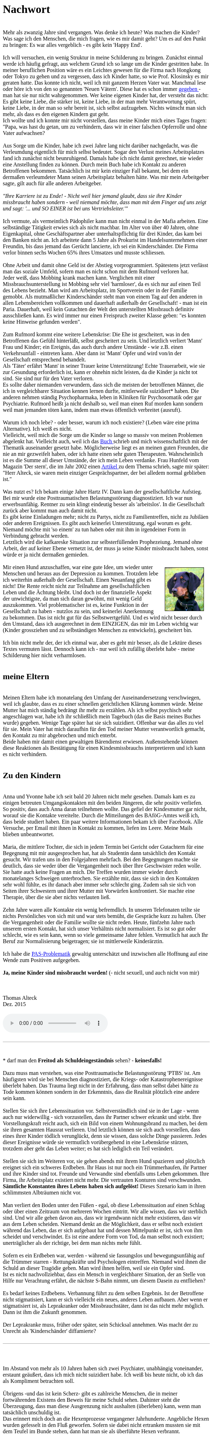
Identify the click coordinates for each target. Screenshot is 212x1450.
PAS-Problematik (50, 954)
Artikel (110, 466)
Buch (106, 441)
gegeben (189, 89)
